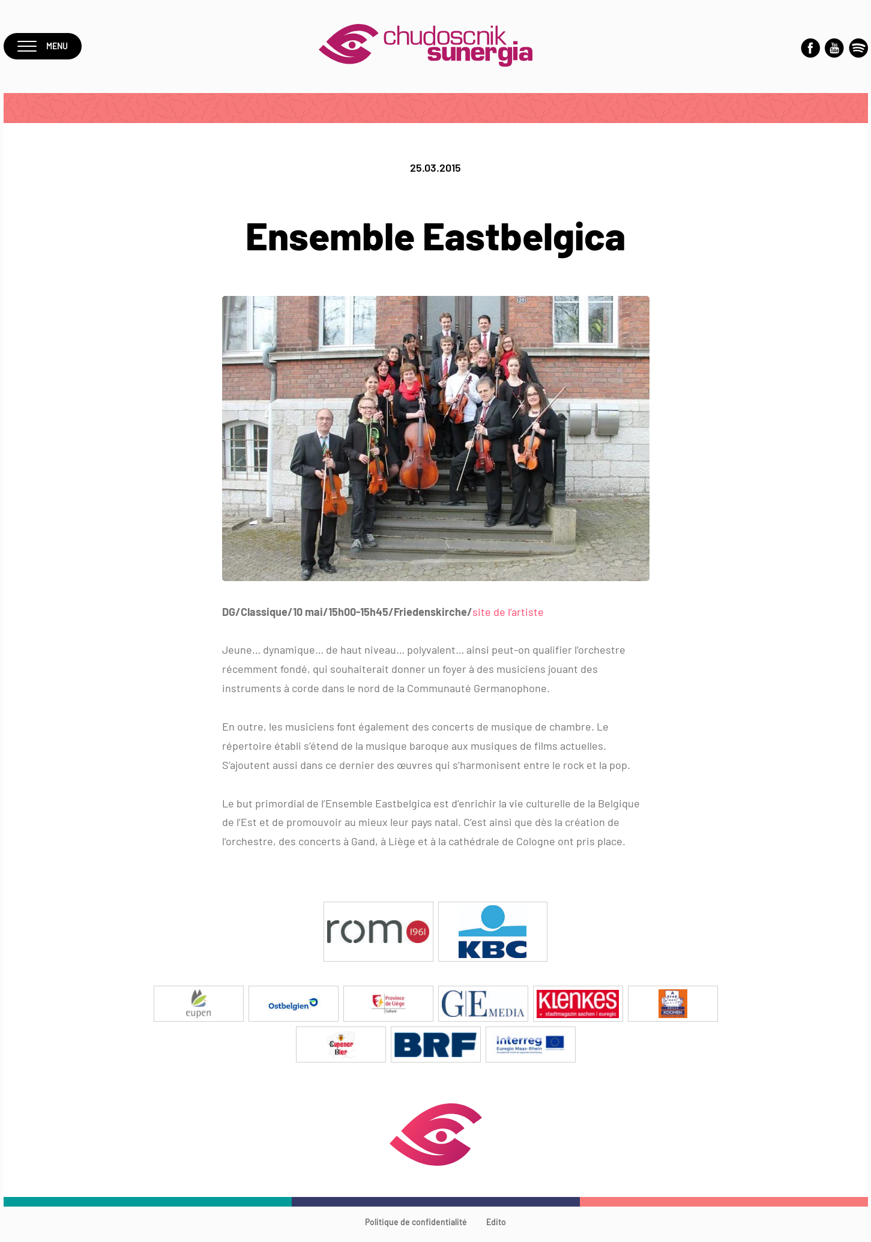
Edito (496, 1227)
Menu (44, 49)
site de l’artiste (508, 616)
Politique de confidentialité (416, 1227)
